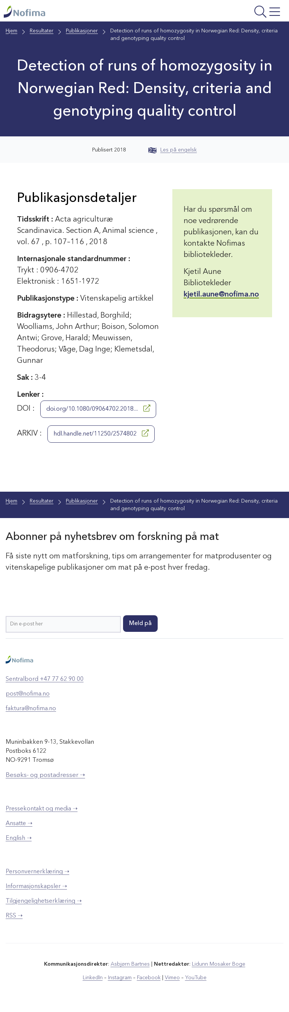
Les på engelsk (172, 150)
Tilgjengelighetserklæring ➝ (44, 901)
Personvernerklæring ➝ (37, 872)
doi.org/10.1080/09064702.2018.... (98, 408)
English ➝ (19, 838)
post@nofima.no (28, 694)
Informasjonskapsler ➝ (36, 887)
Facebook (149, 977)
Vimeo (172, 977)
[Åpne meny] (233, 12)
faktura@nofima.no (31, 709)
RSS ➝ (14, 916)
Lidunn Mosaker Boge (218, 964)
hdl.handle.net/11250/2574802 (101, 433)
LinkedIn (93, 977)
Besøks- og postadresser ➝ (45, 775)
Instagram (120, 977)
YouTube (196, 977)
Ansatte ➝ (19, 824)
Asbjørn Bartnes (130, 964)
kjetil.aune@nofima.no (221, 294)
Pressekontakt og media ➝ (42, 809)
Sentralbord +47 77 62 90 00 (45, 679)
